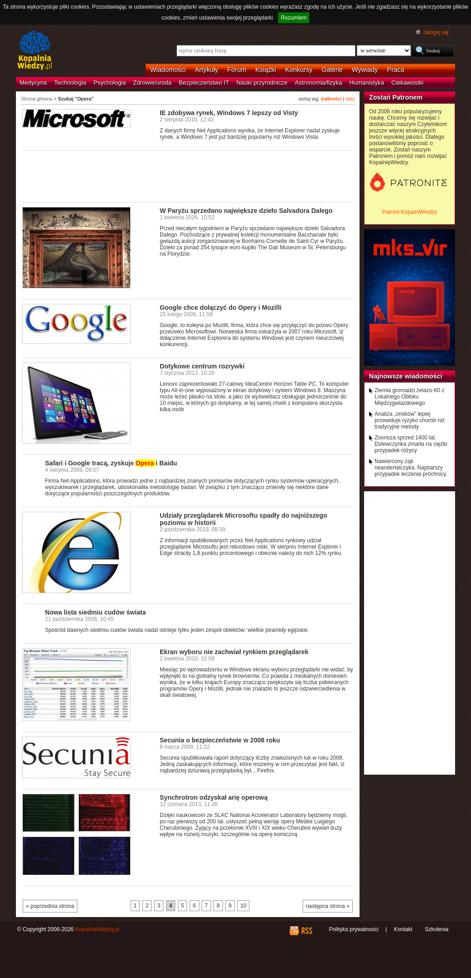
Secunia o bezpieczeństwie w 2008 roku (220, 740)
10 (243, 905)
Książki (265, 69)
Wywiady (365, 69)
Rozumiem (294, 18)
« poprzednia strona (50, 906)
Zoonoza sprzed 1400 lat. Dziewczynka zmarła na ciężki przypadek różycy (411, 444)
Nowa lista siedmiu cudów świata (95, 612)
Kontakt (403, 929)
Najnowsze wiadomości (405, 376)
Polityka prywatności (354, 929)
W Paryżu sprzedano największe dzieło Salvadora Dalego (246, 210)
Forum (237, 69)
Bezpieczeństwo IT (204, 82)
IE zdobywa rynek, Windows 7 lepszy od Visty (229, 112)
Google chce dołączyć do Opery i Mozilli (220, 307)
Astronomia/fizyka (318, 82)
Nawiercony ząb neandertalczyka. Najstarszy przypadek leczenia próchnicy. (411, 467)
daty (350, 98)
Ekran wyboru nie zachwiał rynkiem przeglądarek (234, 651)
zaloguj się (436, 32)
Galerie (332, 69)
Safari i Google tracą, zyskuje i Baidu (111, 463)
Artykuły (206, 69)
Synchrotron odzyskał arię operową (214, 797)
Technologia (70, 82)
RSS (306, 930)
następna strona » (327, 906)
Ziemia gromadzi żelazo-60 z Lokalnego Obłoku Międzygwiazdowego (409, 396)
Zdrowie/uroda (152, 82)
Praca (396, 69)
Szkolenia (436, 929)
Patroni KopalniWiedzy (409, 212)
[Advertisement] (188, 175)
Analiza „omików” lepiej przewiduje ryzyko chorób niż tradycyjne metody (410, 420)
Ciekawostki (407, 82)
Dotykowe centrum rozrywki (202, 366)
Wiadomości (168, 69)
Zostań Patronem (396, 97)
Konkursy (299, 69)
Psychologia (110, 82)
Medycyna (33, 82)
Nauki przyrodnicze (262, 82)
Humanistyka (366, 82)
